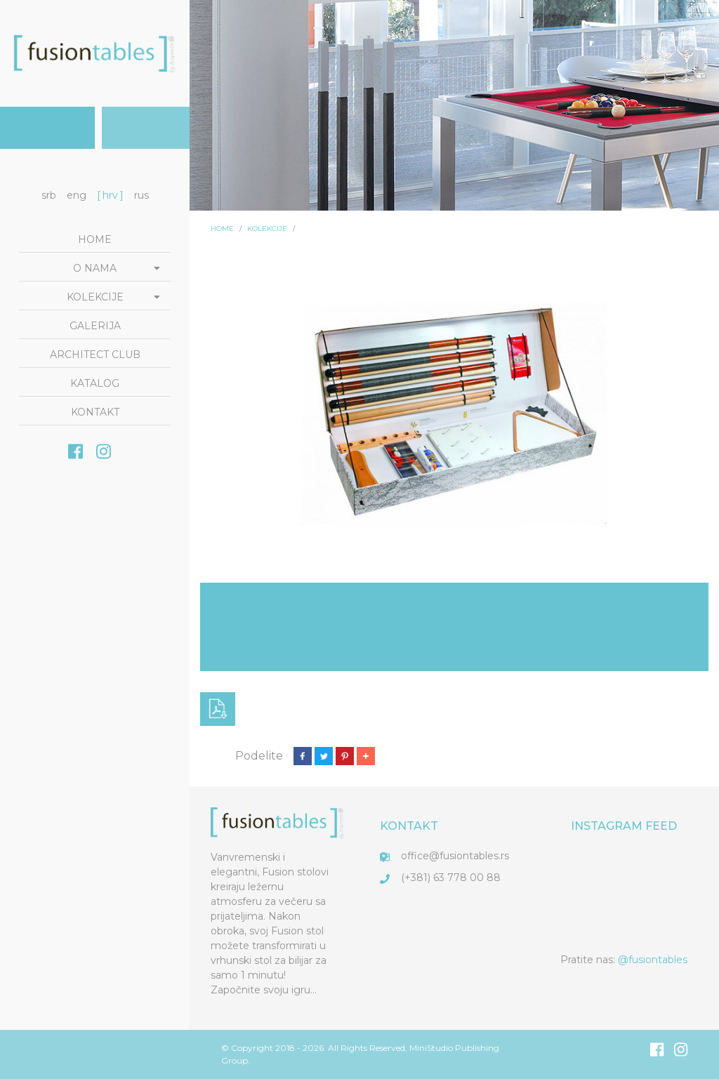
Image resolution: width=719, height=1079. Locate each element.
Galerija (95, 325)
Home (95, 239)
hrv (110, 195)
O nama (95, 268)
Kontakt (95, 412)
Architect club (95, 354)
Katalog (94, 383)
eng (76, 195)
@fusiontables (652, 959)
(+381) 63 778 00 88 (451, 877)
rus (141, 195)
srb (48, 195)
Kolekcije (95, 297)
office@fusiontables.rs (455, 855)
